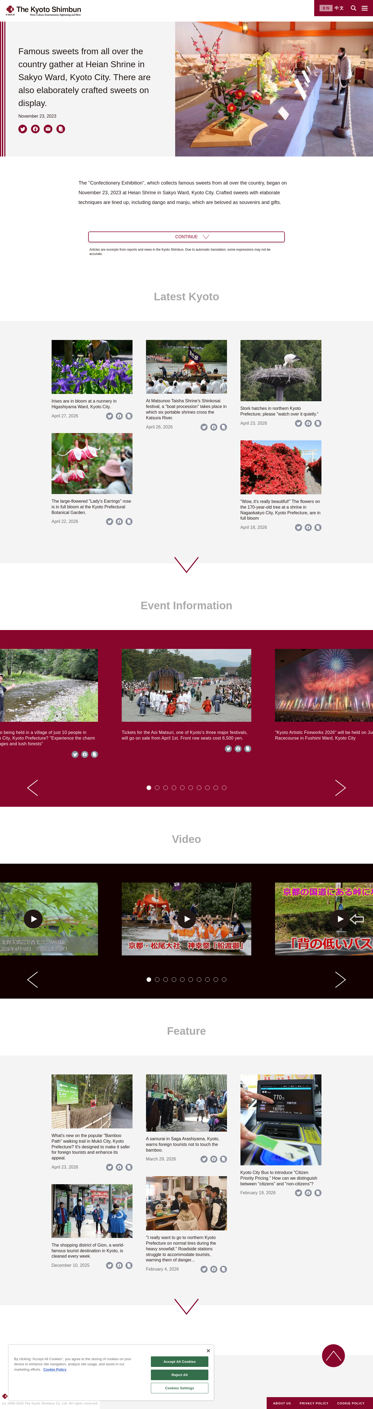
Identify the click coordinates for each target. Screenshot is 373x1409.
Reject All (179, 1375)
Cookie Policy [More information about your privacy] (54, 1369)
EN (326, 8)
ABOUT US (282, 1403)
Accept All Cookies (180, 1362)
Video (186, 839)
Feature (186, 1031)
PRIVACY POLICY (314, 1403)
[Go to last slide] (32, 788)
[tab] (149, 787)
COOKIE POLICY (351, 1403)
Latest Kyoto (186, 296)
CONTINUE (186, 236)
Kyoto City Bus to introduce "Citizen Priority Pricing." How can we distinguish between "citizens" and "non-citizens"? (278, 1178)
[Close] (208, 1350)
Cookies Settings (179, 1388)
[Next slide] (340, 788)
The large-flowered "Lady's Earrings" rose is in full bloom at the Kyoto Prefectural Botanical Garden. (91, 507)
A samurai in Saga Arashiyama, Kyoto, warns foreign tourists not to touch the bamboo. (182, 1144)
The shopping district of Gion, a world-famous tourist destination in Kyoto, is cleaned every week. (88, 1251)
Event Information (186, 605)
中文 (339, 8)
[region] (111, 1372)
